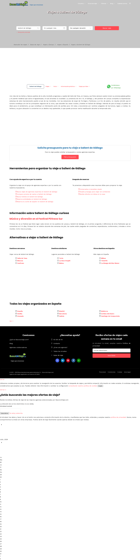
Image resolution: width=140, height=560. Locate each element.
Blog (111, 3)
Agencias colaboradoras (18, 347)
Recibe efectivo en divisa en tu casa (91, 194)
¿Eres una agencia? (60, 347)
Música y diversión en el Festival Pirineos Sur (36, 218)
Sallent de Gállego (35, 86)
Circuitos (81, 3)
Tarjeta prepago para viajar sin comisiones (94, 192)
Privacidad (102, 372)
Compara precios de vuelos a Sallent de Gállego (33, 194)
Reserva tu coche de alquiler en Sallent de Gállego (34, 202)
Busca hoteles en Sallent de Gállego (29, 197)
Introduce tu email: (6, 406)
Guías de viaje (92, 3)
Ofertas (103, 3)
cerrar (2, 379)
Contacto (56, 343)
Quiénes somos (122, 3)
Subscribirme (4, 413)
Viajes (47, 86)
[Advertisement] (70, 65)
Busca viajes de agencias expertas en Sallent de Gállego (36, 192)
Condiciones (111, 372)
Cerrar (3, 390)
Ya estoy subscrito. (16, 413)
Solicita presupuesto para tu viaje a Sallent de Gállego (70, 147)
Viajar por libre (83, 86)
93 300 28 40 (58, 339)
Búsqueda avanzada (23, 32)
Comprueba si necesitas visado (90, 189)
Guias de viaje (58, 355)
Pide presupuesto (70, 157)
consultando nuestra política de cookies (83, 386)
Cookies (119, 372)
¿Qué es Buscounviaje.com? (19, 339)
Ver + (11, 321)
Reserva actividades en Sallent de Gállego (31, 199)
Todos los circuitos (60, 351)
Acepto (100, 386)
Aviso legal (127, 372)
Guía (55, 86)
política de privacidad (118, 417)
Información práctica (68, 86)
